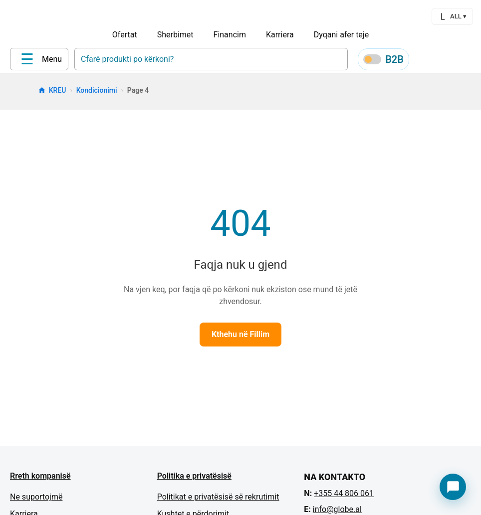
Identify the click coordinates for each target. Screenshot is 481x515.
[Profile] (423, 61)
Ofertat (124, 34)
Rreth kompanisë (40, 479)
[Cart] (471, 61)
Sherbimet (175, 34)
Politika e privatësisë (194, 479)
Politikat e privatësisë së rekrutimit (218, 500)
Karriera (280, 34)
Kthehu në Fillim (240, 338)
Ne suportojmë (36, 500)
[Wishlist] (447, 61)
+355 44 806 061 (344, 497)
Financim (230, 34)
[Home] (30, 60)
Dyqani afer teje (341, 34)
